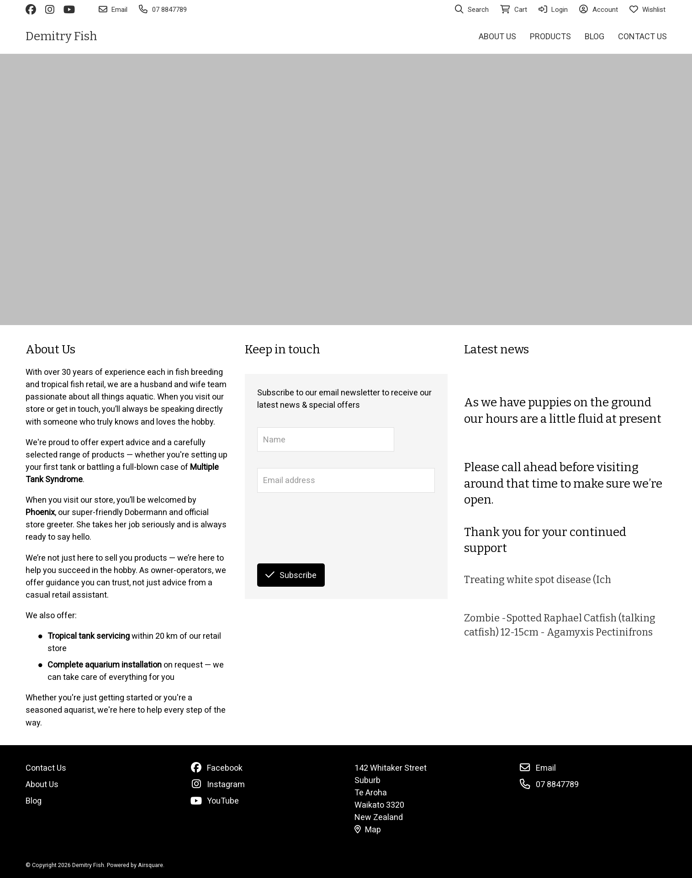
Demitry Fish (61, 36)
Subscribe (291, 575)
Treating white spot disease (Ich (537, 580)
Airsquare (150, 865)
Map (367, 829)
